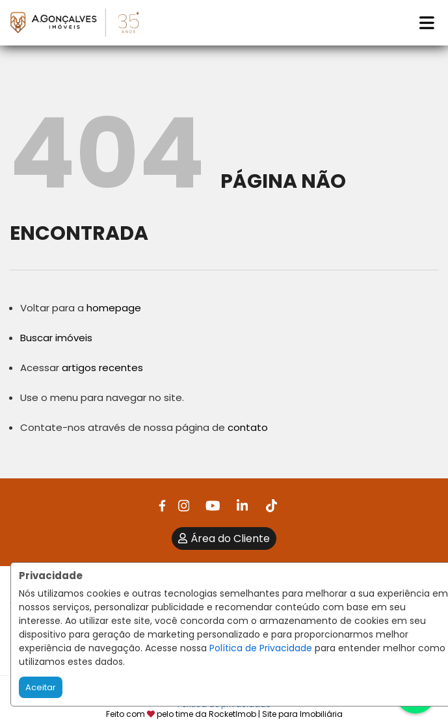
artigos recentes (102, 367)
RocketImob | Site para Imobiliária (276, 714)
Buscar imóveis (56, 337)
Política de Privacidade (260, 648)
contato (248, 427)
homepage (113, 308)
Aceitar (40, 687)
